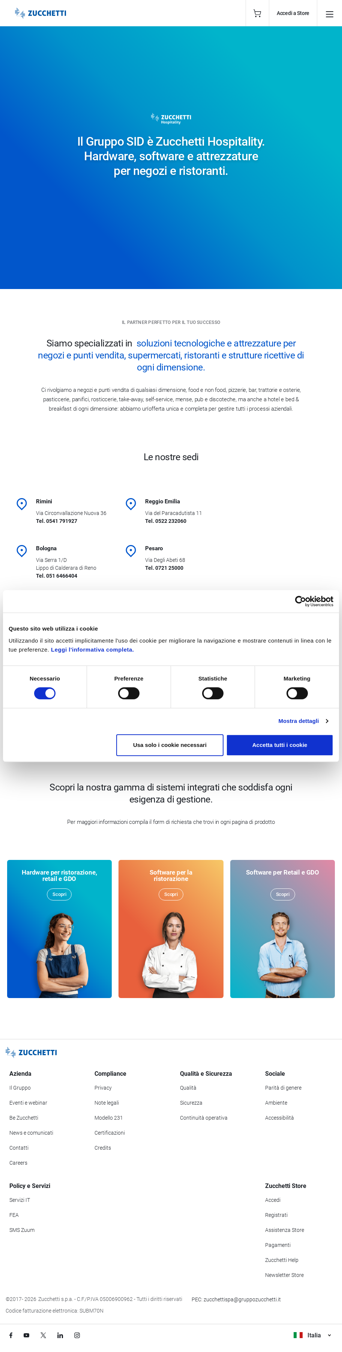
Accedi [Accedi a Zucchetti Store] (272, 1200)
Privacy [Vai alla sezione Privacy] (103, 1088)
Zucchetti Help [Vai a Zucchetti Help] (281, 1260)
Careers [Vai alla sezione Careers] (18, 1163)
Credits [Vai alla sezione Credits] (102, 1148)
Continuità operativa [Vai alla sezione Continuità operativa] (204, 1118)
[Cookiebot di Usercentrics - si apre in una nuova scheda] (300, 601)
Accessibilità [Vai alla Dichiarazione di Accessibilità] (279, 1118)
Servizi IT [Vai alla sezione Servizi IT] (19, 1200)
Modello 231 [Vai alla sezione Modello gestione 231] (108, 1118)
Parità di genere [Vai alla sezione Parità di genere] (283, 1088)
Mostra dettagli (298, 721)
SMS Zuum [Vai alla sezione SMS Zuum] (21, 1230)
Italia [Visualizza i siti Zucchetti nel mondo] (312, 1335)
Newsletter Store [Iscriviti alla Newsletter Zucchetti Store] (284, 1275)
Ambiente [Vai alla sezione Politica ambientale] (276, 1103)
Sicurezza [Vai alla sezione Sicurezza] (191, 1103)
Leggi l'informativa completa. (92, 649)
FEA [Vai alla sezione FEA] (14, 1215)
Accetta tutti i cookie (280, 745)
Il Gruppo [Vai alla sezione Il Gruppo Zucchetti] (20, 1088)
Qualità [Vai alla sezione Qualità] (188, 1088)
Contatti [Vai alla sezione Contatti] (18, 1148)
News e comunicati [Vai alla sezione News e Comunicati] (31, 1133)
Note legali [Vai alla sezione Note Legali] (106, 1103)
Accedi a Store (293, 13)
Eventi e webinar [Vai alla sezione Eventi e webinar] (28, 1103)
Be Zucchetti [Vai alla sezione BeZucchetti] (23, 1118)
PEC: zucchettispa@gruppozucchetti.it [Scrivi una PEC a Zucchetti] (236, 1299)
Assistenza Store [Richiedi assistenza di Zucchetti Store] (284, 1230)
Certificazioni (109, 1133)
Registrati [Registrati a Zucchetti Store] (276, 1215)
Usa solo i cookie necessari (170, 745)
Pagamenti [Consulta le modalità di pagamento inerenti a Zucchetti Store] (278, 1245)
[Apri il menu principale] (329, 13)
